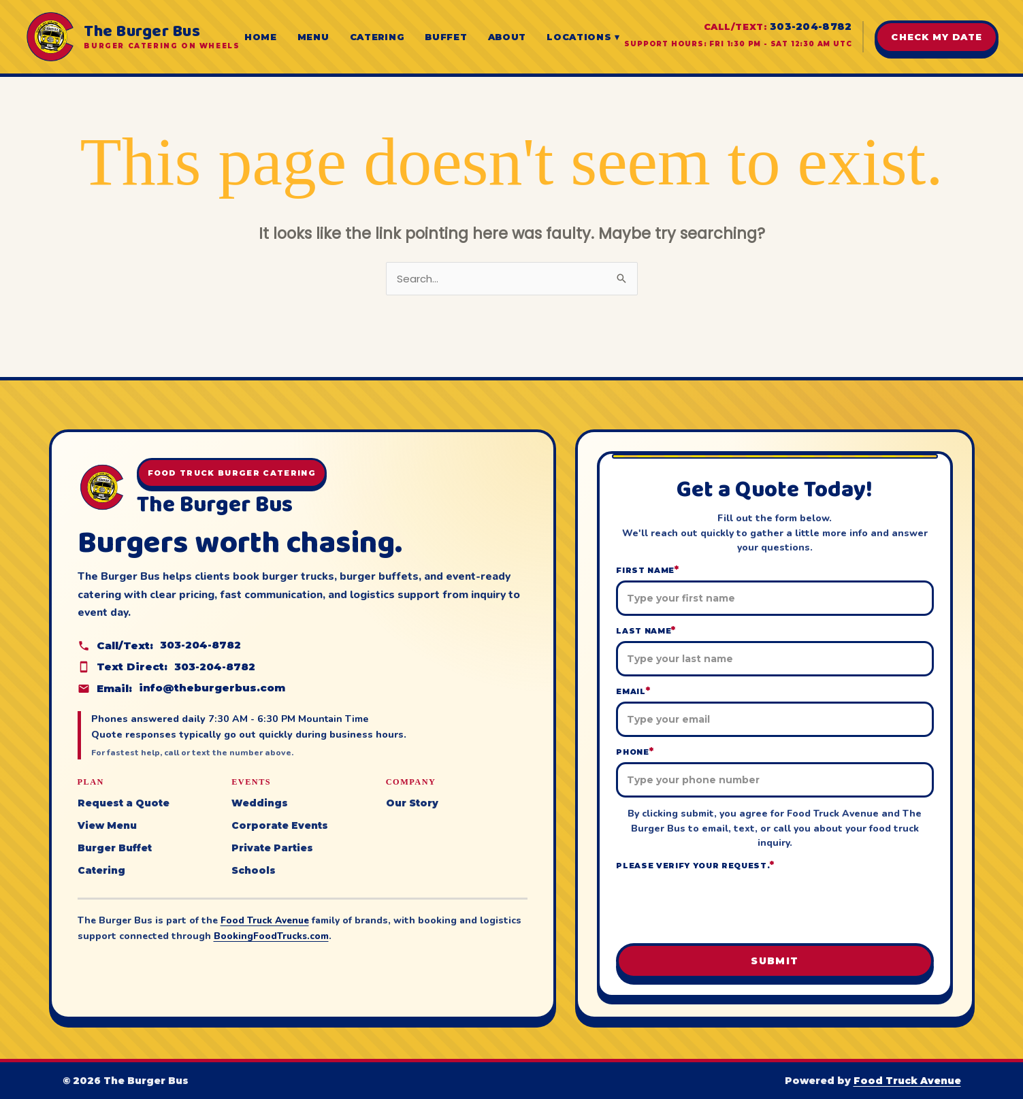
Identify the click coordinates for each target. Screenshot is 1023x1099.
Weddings (259, 803)
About (507, 36)
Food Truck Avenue (265, 918)
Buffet (446, 36)
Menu (313, 36)
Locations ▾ (583, 36)
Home (260, 36)
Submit (774, 961)
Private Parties (272, 846)
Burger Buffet (115, 846)
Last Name (646, 630)
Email (633, 691)
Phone (634, 751)
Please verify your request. (695, 865)
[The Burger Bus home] (132, 36)
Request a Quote (123, 803)
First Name (647, 570)
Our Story (412, 803)
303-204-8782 (810, 26)
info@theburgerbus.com (212, 688)
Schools (253, 868)
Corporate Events (279, 824)
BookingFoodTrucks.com (272, 934)
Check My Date (936, 36)
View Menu (107, 824)
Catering (377, 36)
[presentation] (774, 905)
